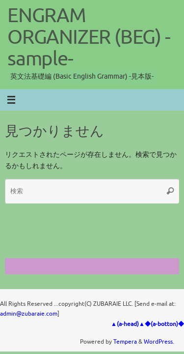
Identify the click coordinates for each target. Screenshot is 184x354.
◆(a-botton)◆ (164, 324)
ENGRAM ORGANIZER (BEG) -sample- (88, 37)
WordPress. (159, 342)
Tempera (125, 342)
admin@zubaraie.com (28, 314)
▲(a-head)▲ (128, 324)
